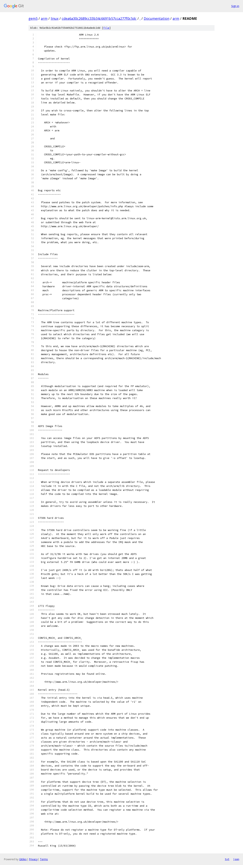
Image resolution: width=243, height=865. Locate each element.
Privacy (33, 859)
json (236, 859)
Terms (44, 859)
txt (227, 859)
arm (44, 18)
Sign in (235, 6)
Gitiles (23, 859)
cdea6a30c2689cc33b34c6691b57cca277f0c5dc (99, 18)
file (106, 27)
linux (54, 18)
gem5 (33, 18)
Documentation (156, 18)
